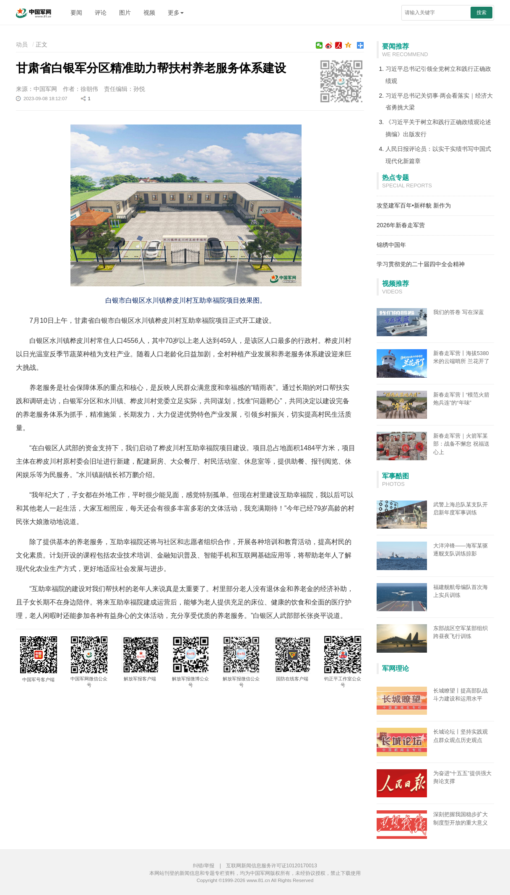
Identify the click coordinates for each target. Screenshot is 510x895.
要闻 (76, 12)
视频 (149, 12)
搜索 (481, 13)
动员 (22, 44)
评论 (101, 12)
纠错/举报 (203, 866)
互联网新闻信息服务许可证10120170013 (271, 866)
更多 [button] (176, 12)
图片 (125, 12)
